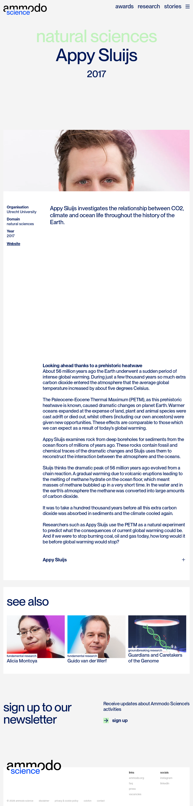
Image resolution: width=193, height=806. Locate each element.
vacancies (135, 794)
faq (131, 783)
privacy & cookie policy (66, 800)
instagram (166, 778)
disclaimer (44, 800)
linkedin (164, 783)
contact (101, 800)
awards (124, 6)
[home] (25, 9)
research (149, 6)
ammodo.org (136, 778)
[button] (188, 6)
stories (172, 6)
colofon (88, 800)
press (132, 788)
